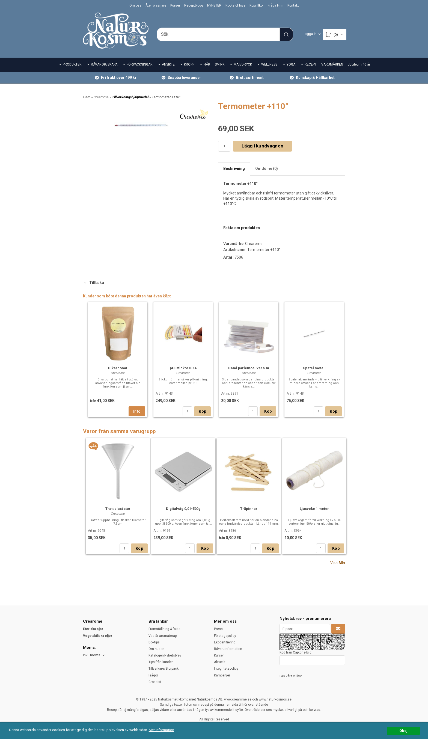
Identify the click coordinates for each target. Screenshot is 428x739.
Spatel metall (314, 368)
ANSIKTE (168, 64)
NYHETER (214, 5)
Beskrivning (234, 168)
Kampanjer (222, 675)
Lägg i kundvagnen (262, 146)
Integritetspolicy (226, 668)
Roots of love (235, 5)
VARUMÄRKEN (332, 64)
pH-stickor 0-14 (183, 368)
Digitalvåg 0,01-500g (183, 509)
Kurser (175, 5)
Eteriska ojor (93, 629)
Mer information (162, 730)
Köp (202, 411)
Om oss (135, 5)
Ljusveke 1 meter (314, 509)
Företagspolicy (225, 636)
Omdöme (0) (266, 168)
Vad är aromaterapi (162, 636)
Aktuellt (219, 662)
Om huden (156, 649)
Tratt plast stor (117, 509)
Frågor (153, 675)
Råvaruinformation (228, 649)
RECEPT (311, 64)
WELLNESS (269, 64)
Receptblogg (193, 5)
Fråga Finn (275, 5)
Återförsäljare (155, 5)
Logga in (310, 34)
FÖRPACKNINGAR (140, 64)
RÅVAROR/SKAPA (104, 64)
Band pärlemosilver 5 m (248, 368)
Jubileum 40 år (359, 64)
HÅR (207, 64)
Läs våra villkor (291, 676)
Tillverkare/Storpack (163, 668)
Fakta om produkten (241, 228)
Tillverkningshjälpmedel (130, 97)
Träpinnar (248, 509)
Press (218, 629)
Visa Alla (337, 563)
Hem (86, 97)
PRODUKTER (72, 64)
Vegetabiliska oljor (97, 636)
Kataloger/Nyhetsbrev (164, 655)
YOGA (291, 64)
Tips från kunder (160, 662)
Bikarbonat (117, 368)
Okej (403, 730)
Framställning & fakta (164, 629)
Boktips (154, 642)
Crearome (101, 97)
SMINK (219, 64)
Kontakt (293, 5)
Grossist (154, 682)
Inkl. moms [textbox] (91, 655)
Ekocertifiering (225, 642)
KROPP (189, 64)
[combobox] (94, 655)
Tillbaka (93, 282)
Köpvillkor (256, 5)
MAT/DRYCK (243, 64)
